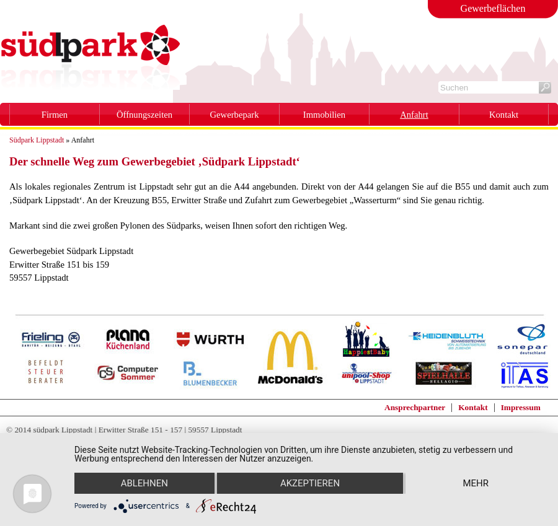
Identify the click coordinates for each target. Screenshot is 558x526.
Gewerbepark (234, 115)
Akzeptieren (310, 483)
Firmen (55, 115)
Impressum (521, 407)
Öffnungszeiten (144, 115)
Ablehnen (144, 483)
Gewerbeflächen (493, 8)
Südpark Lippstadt (36, 140)
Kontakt (503, 115)
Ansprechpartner (414, 407)
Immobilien (324, 115)
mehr (476, 483)
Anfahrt (414, 115)
